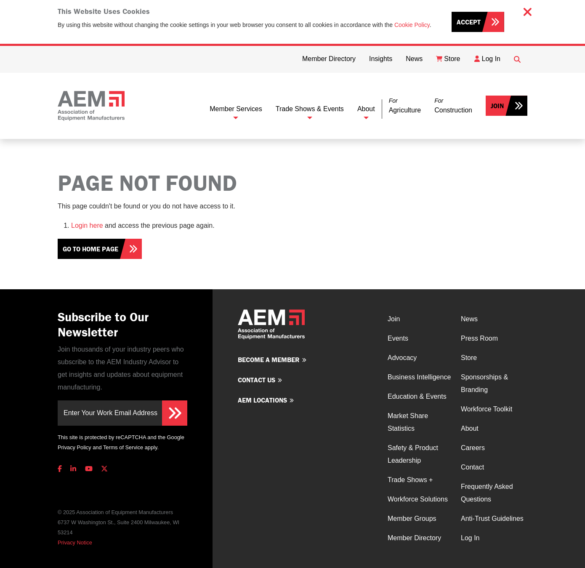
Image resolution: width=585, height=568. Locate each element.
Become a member (269, 359)
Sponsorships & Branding (484, 383)
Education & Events (417, 396)
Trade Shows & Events (310, 108)
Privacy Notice (75, 542)
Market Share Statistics (408, 422)
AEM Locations (262, 400)
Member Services (236, 108)
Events (398, 338)
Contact (472, 467)
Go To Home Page (90, 249)
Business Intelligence (419, 377)
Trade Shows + (410, 479)
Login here (87, 225)
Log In (470, 537)
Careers (473, 447)
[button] (405, 106)
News (469, 319)
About (366, 108)
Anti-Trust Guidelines (492, 518)
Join (497, 105)
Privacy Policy (74, 447)
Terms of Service (123, 447)
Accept (469, 22)
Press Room (479, 338)
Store (469, 357)
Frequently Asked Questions (487, 493)
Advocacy (402, 357)
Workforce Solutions (418, 499)
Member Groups (412, 518)
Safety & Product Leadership (413, 454)
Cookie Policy (412, 24)
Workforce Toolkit (486, 409)
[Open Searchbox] (517, 59)
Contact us (256, 380)
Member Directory (414, 537)
